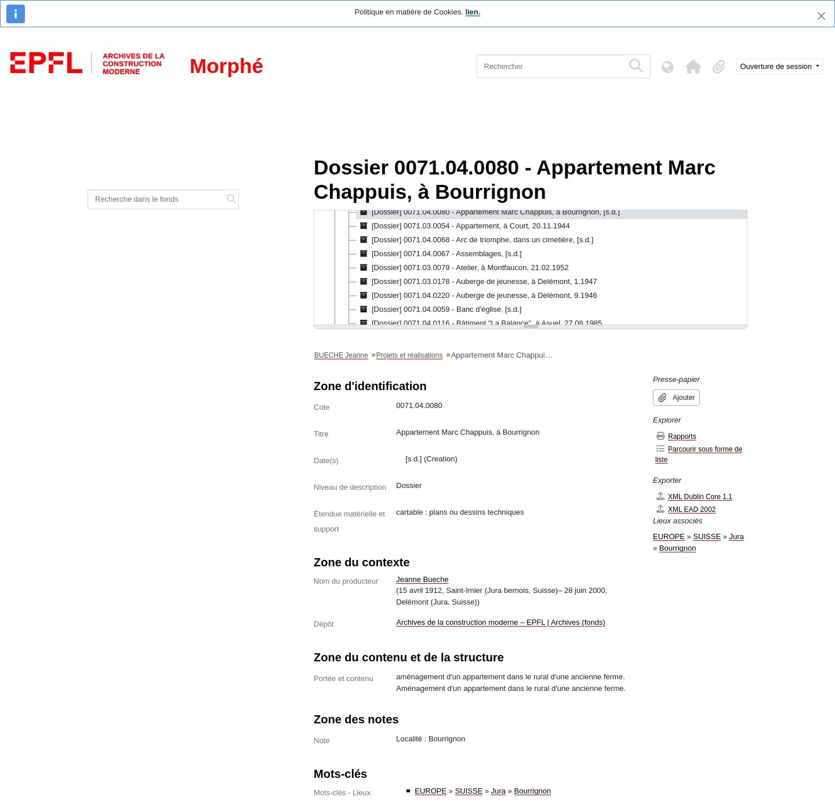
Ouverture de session (777, 66)
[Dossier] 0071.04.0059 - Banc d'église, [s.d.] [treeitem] (439, 309)
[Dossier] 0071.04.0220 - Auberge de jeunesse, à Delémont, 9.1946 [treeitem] (477, 296)
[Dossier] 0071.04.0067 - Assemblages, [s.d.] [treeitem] (439, 254)
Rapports (675, 436)
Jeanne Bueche (422, 579)
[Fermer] (821, 16)
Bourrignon (532, 791)
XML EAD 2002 (685, 509)
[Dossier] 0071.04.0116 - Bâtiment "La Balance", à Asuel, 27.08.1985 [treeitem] (479, 323)
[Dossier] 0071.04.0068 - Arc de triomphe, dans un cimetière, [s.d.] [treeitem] (475, 240)
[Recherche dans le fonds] (156, 199)
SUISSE (469, 791)
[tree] (530, 268)
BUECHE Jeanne (341, 355)
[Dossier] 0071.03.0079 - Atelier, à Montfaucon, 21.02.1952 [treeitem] (463, 268)
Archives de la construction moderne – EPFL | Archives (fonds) (500, 622)
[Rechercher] (550, 66)
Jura (498, 791)
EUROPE (430, 791)
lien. (472, 12)
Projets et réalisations (409, 355)
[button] (693, 66)
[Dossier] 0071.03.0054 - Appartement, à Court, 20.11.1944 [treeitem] (463, 226)
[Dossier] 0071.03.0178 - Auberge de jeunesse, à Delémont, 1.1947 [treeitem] (477, 282)
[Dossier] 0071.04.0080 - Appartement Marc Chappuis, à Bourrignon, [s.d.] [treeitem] (488, 212)
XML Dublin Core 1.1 (693, 496)
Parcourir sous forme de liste (698, 454)
